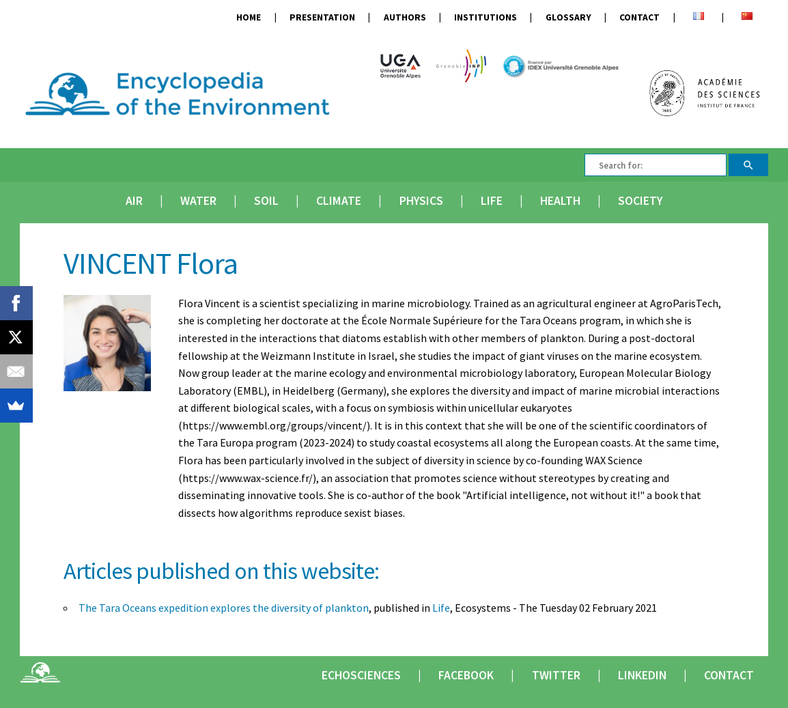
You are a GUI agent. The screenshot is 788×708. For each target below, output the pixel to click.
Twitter (556, 675)
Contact (639, 17)
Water (198, 200)
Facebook (466, 675)
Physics (421, 200)
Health (560, 200)
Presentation (322, 17)
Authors (405, 17)
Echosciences (361, 675)
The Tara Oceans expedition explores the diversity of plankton (224, 607)
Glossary (568, 17)
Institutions (485, 17)
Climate (338, 200)
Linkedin (642, 675)
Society (640, 200)
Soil (266, 200)
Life (492, 200)
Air (134, 200)
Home (248, 17)
